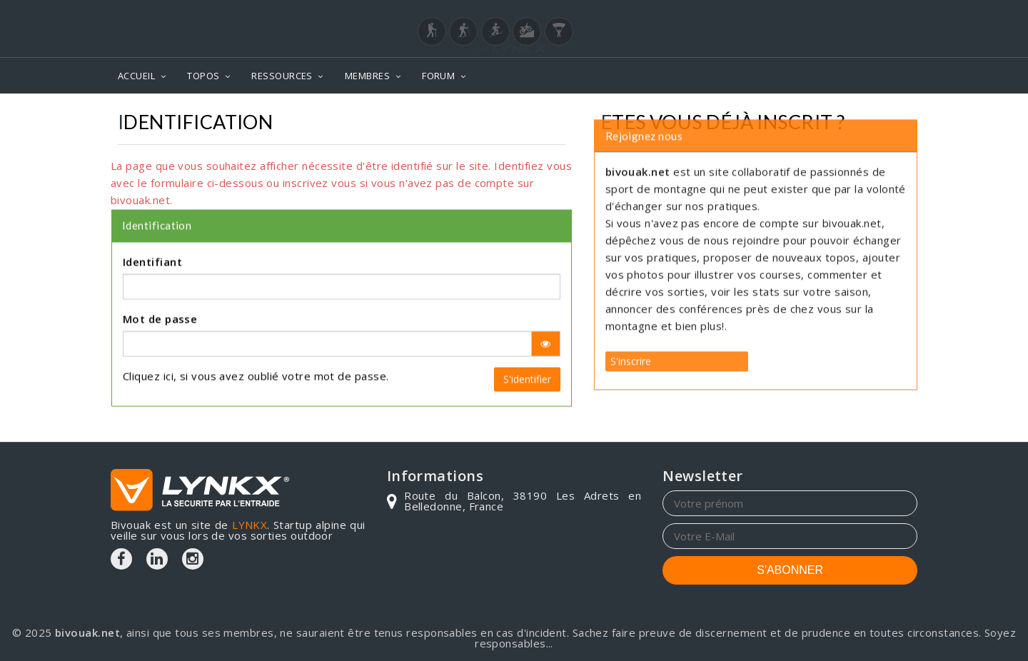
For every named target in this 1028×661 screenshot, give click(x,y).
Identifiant (152, 250)
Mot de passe (160, 307)
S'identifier (527, 367)
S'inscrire (630, 325)
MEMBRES (367, 75)
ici (168, 364)
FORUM (438, 75)
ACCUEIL (136, 75)
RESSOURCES (282, 75)
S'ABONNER (790, 570)
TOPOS (203, 75)
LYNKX (249, 525)
